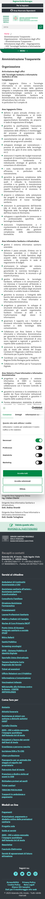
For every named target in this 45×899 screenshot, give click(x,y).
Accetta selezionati (22, 481)
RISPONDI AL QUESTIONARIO (22, 529)
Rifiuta (22, 489)
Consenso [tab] (7, 415)
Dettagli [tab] (18, 415)
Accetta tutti (22, 473)
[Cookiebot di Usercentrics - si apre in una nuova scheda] (32, 408)
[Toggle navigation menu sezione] (22, 51)
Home (7, 34)
